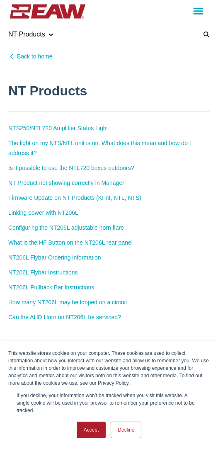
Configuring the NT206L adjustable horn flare (66, 227)
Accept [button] (91, 430)
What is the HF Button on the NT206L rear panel (70, 242)
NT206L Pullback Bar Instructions (51, 287)
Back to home (35, 56)
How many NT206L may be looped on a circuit (67, 302)
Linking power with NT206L (43, 212)
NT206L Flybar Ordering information (54, 257)
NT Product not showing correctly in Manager (66, 183)
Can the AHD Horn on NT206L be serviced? (64, 317)
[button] (198, 11)
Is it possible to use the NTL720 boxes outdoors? (71, 168)
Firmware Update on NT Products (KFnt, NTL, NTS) (74, 197)
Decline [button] (126, 430)
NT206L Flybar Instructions (43, 272)
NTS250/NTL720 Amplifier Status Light (58, 128)
